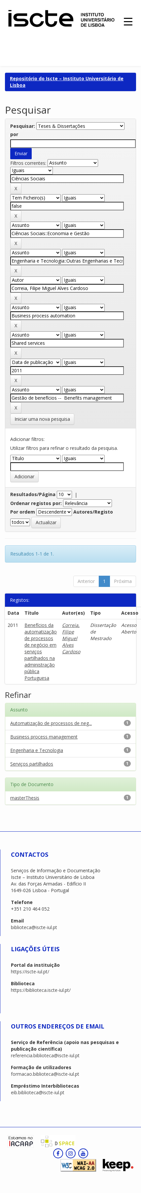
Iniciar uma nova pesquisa (42, 419)
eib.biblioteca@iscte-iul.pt (37, 1092)
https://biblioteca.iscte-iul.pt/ (41, 990)
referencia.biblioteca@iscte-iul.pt (45, 1055)
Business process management (44, 737)
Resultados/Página (32, 494)
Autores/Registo (93, 512)
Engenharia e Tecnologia (36, 750)
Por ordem (22, 512)
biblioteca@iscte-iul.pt (34, 927)
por (14, 134)
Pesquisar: (22, 126)
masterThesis (24, 798)
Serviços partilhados (31, 764)
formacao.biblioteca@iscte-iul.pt (45, 1074)
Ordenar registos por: (36, 503)
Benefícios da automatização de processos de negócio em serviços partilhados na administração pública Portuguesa (40, 651)
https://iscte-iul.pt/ (30, 971)
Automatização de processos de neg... (51, 723)
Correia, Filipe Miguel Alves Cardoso (71, 638)
